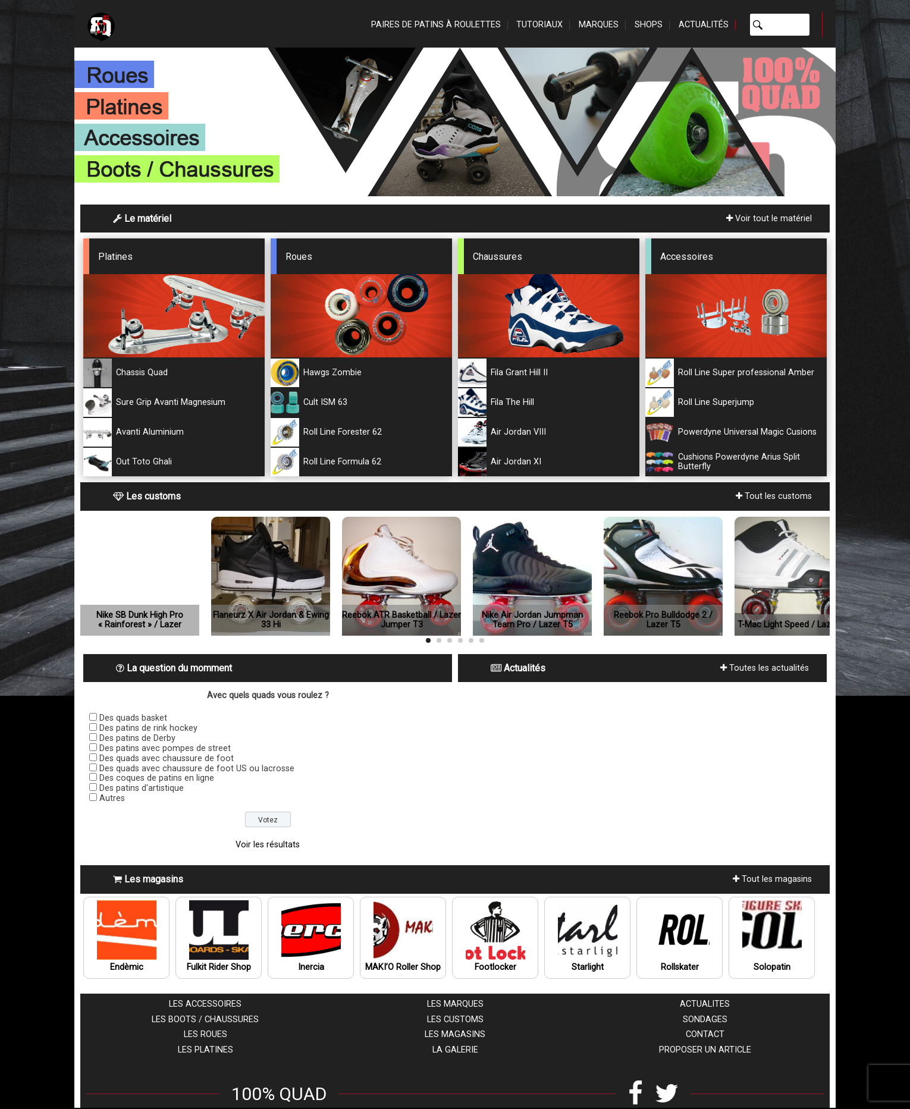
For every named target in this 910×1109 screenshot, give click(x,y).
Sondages (705, 1019)
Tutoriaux (539, 25)
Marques (599, 25)
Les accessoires (205, 1004)
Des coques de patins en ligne (156, 778)
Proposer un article (705, 1050)
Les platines (205, 1050)
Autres (112, 798)
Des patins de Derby (137, 738)
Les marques (455, 1004)
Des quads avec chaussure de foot (166, 758)
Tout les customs (774, 496)
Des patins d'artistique (141, 788)
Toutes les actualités (764, 668)
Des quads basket (133, 718)
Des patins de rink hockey (148, 728)
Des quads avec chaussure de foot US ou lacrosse (196, 769)
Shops (649, 25)
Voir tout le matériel (769, 218)
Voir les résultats (268, 845)
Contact (705, 1034)
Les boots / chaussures (205, 1019)
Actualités (704, 25)
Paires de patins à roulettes (436, 25)
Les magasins (455, 1034)
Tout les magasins (772, 879)
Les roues (205, 1034)
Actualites (705, 1004)
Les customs (455, 1019)
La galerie (455, 1050)
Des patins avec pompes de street (165, 748)
